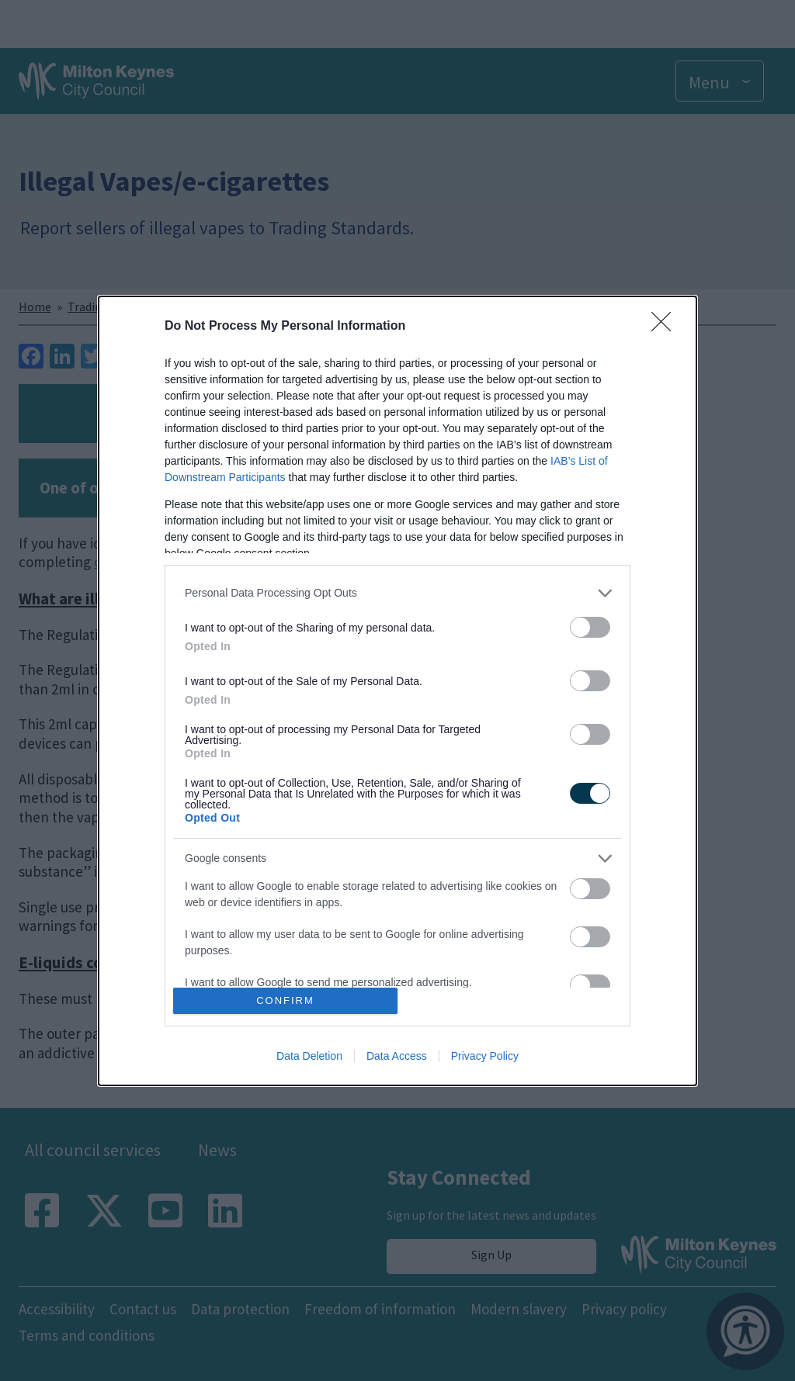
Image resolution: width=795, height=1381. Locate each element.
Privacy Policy (485, 1056)
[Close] (666, 326)
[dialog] (397, 690)
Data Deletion (309, 1056)
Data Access (396, 1056)
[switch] (590, 627)
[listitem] (397, 593)
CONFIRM (285, 1000)
